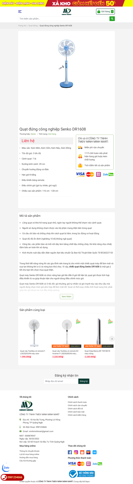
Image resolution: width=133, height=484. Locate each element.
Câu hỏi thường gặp (27, 461)
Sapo (87, 481)
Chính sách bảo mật (76, 412)
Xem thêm (66, 296)
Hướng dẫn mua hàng (28, 457)
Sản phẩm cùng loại (32, 310)
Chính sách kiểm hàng (77, 415)
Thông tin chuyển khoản (29, 451)
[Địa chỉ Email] (66, 381)
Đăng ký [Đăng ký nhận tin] (84, 381)
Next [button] (112, 339)
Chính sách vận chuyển (77, 405)
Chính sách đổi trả (75, 409)
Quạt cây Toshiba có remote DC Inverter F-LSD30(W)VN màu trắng (65, 353)
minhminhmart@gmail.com (41, 431)
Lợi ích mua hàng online (29, 454)
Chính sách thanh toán (77, 402)
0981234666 (41, 427)
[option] (34, 338)
